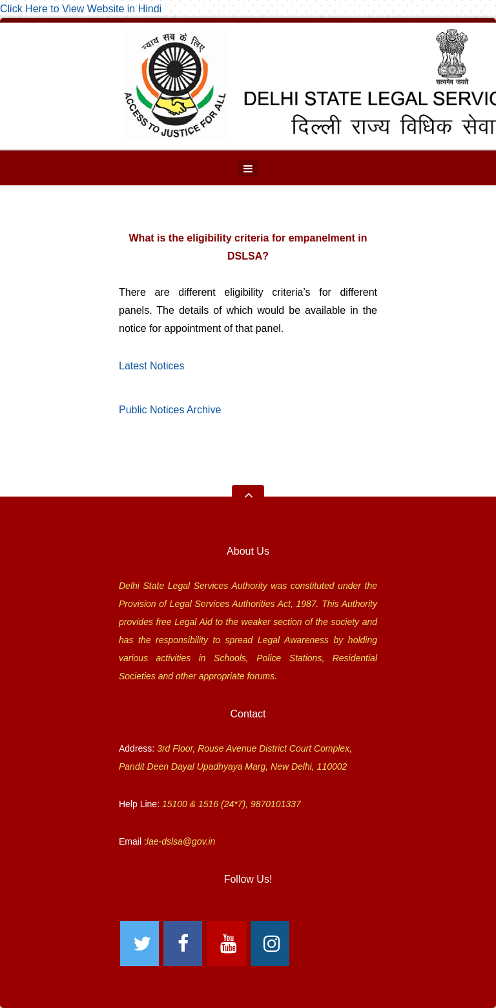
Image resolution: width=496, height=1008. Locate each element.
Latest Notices (151, 365)
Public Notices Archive (170, 409)
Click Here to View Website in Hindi (80, 8)
